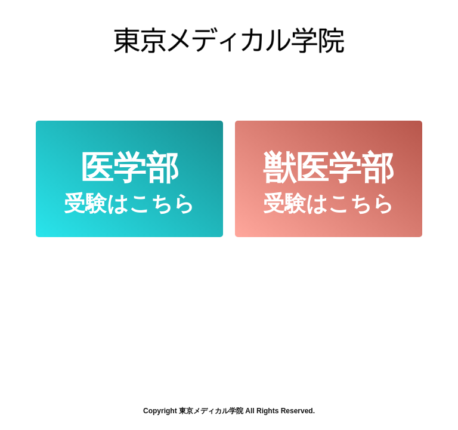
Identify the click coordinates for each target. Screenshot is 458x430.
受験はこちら (129, 182)
